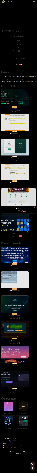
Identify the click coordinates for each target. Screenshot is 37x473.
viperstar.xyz (11, 79)
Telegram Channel (18, 447)
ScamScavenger (12, 2)
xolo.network (11, 76)
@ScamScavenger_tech (27, 445)
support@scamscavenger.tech (11, 445)
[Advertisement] (18, 16)
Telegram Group (8, 447)
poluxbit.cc (28, 79)
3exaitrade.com (30, 81)
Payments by (9, 440)
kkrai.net (28, 76)
